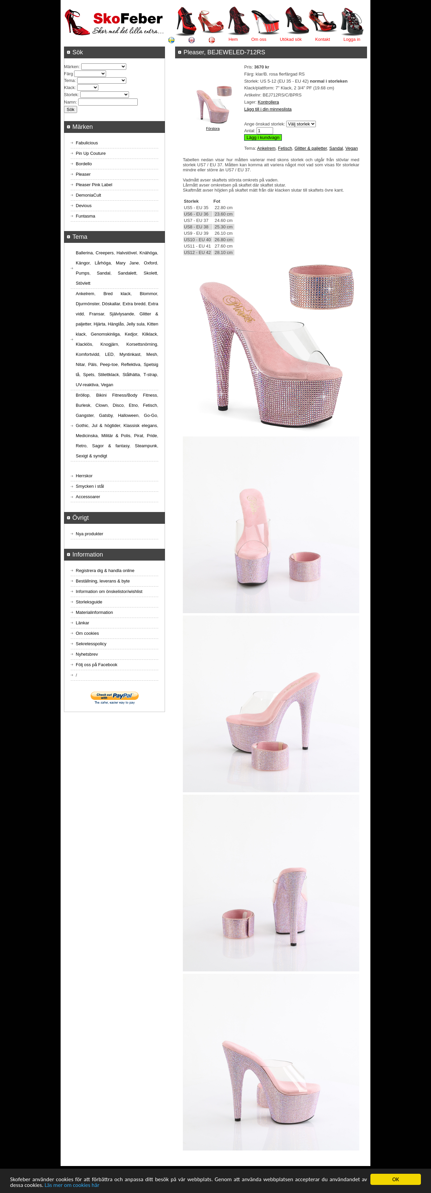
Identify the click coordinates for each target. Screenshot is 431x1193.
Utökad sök (291, 39)
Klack (69, 87)
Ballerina (84, 252)
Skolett (150, 273)
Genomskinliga (105, 334)
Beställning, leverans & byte (103, 581)
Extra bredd (134, 303)
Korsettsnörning (141, 344)
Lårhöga (103, 262)
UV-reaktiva (87, 384)
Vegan (351, 148)
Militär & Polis (115, 435)
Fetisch (285, 148)
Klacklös (84, 344)
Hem (233, 39)
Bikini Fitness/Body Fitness (126, 395)
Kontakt (322, 39)
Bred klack (117, 293)
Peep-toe (109, 364)
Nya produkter (89, 533)
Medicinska (87, 435)
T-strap (150, 374)
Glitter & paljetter (311, 148)
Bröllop (82, 395)
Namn (70, 102)
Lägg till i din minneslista (268, 109)
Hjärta (99, 323)
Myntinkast (130, 354)
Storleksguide (89, 601)
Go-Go (150, 415)
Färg (68, 73)
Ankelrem (266, 148)
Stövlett (83, 283)
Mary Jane (127, 262)
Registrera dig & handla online (105, 570)
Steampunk (146, 445)
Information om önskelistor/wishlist (109, 591)
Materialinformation (94, 612)
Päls (92, 364)
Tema (69, 80)
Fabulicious (87, 142)
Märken (71, 66)
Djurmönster (87, 303)
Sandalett (127, 273)
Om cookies (87, 633)
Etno (133, 405)
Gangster (85, 415)
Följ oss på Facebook (97, 664)
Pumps (82, 273)
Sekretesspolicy (91, 643)
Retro (81, 445)
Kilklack (149, 334)
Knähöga (148, 252)
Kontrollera (268, 102)
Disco (118, 405)
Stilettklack (108, 374)
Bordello (84, 163)
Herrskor (84, 475)
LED (109, 354)
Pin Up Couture (91, 153)
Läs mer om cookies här (72, 1185)
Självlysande (121, 313)
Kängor (83, 262)
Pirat (138, 435)
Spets (88, 374)
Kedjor (131, 334)
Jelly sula (135, 323)
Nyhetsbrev (87, 654)
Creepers (104, 252)
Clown (102, 405)
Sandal (336, 148)
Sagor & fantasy (110, 445)
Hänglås (116, 323)
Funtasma (85, 216)
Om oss (258, 39)
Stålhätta (131, 374)
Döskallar (111, 303)
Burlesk (83, 405)
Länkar (82, 622)
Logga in (351, 39)
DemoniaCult (88, 195)
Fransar (96, 313)
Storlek (70, 94)
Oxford (150, 262)
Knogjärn (109, 344)
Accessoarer (88, 496)
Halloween (128, 415)
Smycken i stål (90, 486)
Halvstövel (127, 252)
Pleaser (83, 174)
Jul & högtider (106, 425)
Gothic (82, 425)
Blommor (148, 293)
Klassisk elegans (140, 425)
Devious (84, 205)
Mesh (151, 354)
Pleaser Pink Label (94, 184)
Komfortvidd (87, 354)
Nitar (80, 364)
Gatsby (105, 415)
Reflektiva (130, 364)
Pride (152, 435)
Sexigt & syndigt (91, 455)
